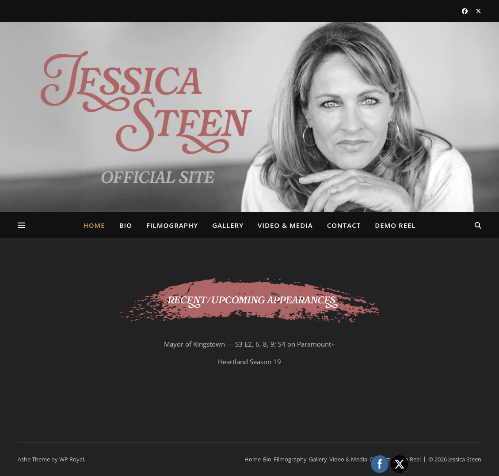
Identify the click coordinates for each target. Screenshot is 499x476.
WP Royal (71, 459)
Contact (344, 225)
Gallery (228, 225)
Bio (125, 225)
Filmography (172, 225)
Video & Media (285, 225)
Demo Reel (395, 225)
